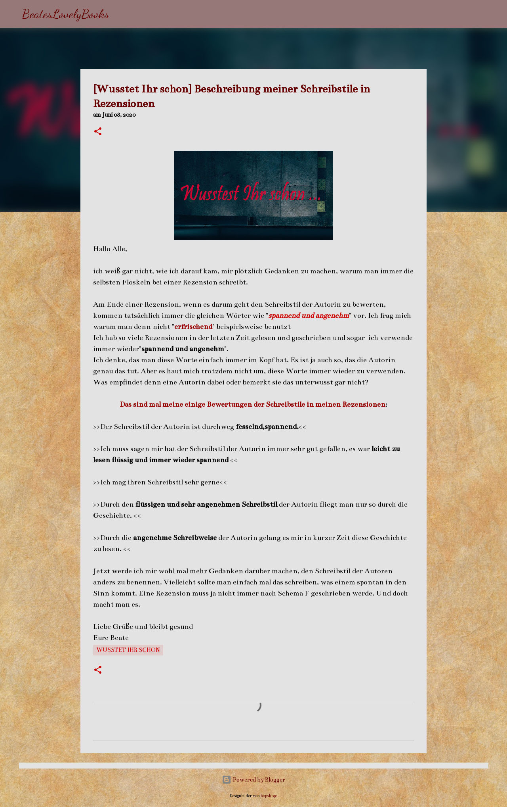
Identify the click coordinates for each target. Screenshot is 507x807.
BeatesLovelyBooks (65, 13)
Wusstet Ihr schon (128, 649)
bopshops (269, 795)
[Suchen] (120, 13)
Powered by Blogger (253, 779)
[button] (98, 132)
